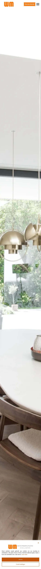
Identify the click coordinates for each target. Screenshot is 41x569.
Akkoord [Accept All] (20, 559)
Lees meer (24, 554)
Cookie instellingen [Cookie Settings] (20, 564)
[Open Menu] (37, 4)
